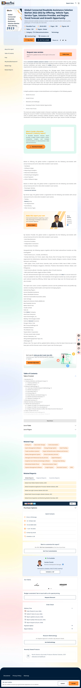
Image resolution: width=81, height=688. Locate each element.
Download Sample (36, 146)
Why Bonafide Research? (11, 61)
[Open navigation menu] (78, 3)
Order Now (66, 54)
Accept (74, 683)
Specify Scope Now (33, 362)
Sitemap (26, 676)
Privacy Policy (17, 676)
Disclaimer (7, 676)
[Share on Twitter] (63, 40)
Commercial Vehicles (30, 190)
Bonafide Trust (30, 26)
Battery (26, 201)
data (62, 274)
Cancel (63, 683)
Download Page (30, 36)
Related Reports (9, 70)
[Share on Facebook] (60, 40)
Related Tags (8, 65)
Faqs (6, 57)
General (31, 321)
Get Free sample (43, 40)
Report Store (70, 3)
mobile (50, 65)
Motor (28, 312)
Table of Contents (9, 53)
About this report (9, 49)
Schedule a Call (44, 36)
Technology (55, 32)
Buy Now (29, 40)
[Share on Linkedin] (65, 40)
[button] (75, 3)
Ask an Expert (31, 225)
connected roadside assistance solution (38, 61)
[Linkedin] (67, 225)
